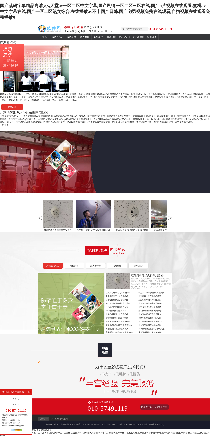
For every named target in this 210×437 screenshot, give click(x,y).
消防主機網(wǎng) (156, 424)
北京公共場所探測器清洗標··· (150, 307)
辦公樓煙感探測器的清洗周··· (150, 311)
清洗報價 (71, 37)
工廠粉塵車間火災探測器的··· (118, 296)
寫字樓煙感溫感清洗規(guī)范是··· (152, 329)
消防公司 (64, 419)
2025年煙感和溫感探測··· (116, 311)
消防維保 (98, 37)
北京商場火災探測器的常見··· (150, 296)
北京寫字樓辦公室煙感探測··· (150, 303)
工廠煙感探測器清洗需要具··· (118, 329)
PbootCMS (55, 419)
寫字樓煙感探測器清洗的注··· (118, 300)
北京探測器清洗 (66, 424)
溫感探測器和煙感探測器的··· (150, 322)
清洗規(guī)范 (52, 265)
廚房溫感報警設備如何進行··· (150, 332)
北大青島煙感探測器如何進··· (150, 325)
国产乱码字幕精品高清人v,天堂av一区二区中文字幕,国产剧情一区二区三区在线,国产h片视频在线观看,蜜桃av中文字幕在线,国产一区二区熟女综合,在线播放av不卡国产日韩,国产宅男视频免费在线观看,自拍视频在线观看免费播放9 (105, 11)
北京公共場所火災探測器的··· (118, 314)
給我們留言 (18, 430)
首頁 (44, 37)
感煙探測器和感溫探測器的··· (118, 322)
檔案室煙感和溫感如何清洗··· (118, 318)
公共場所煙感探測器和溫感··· (118, 303)
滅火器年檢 (138, 37)
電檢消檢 (112, 37)
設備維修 (152, 37)
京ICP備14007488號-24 (92, 424)
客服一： (16, 399)
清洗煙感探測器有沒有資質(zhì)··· (119, 325)
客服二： (16, 404)
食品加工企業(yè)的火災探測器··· (151, 293)
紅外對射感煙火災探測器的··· (118, 293)
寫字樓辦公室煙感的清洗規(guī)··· (119, 332)
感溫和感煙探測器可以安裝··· (150, 318)
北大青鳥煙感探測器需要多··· (150, 314)
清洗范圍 (85, 37)
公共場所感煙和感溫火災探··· (118, 307)
